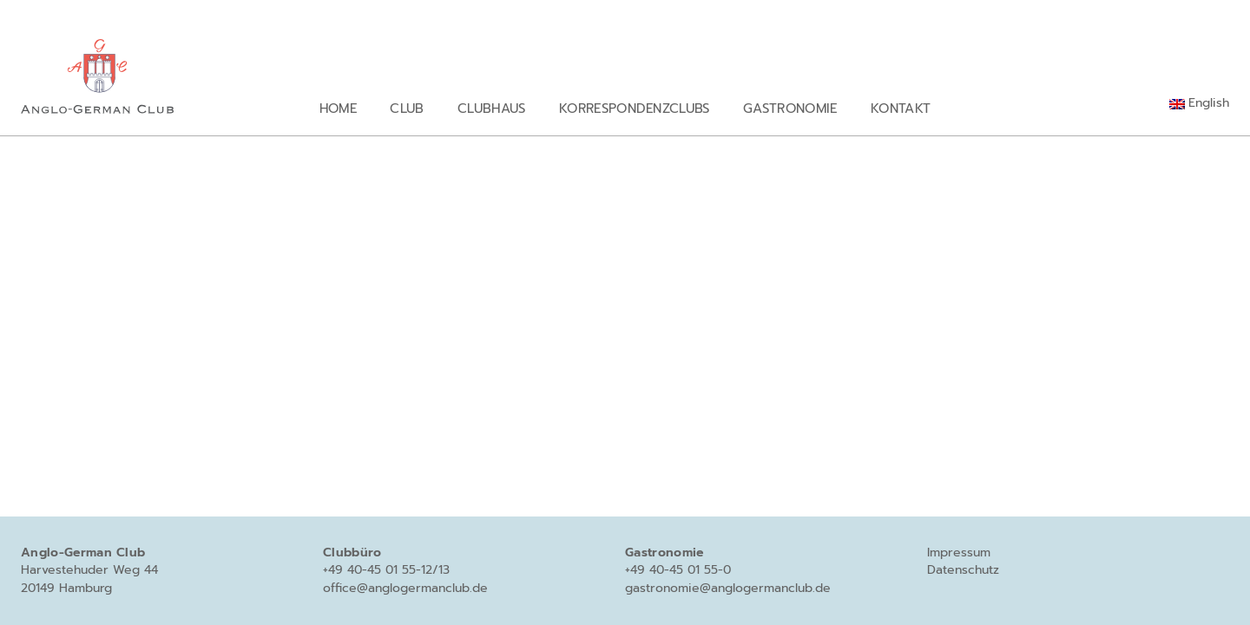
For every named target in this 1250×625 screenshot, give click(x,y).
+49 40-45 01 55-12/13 (386, 570)
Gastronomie (790, 108)
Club (407, 108)
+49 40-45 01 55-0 (678, 570)
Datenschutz (963, 570)
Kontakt (901, 108)
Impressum (958, 552)
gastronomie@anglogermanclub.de (728, 588)
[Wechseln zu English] (1199, 103)
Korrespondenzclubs (634, 108)
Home (338, 108)
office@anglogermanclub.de (405, 588)
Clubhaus (491, 108)
